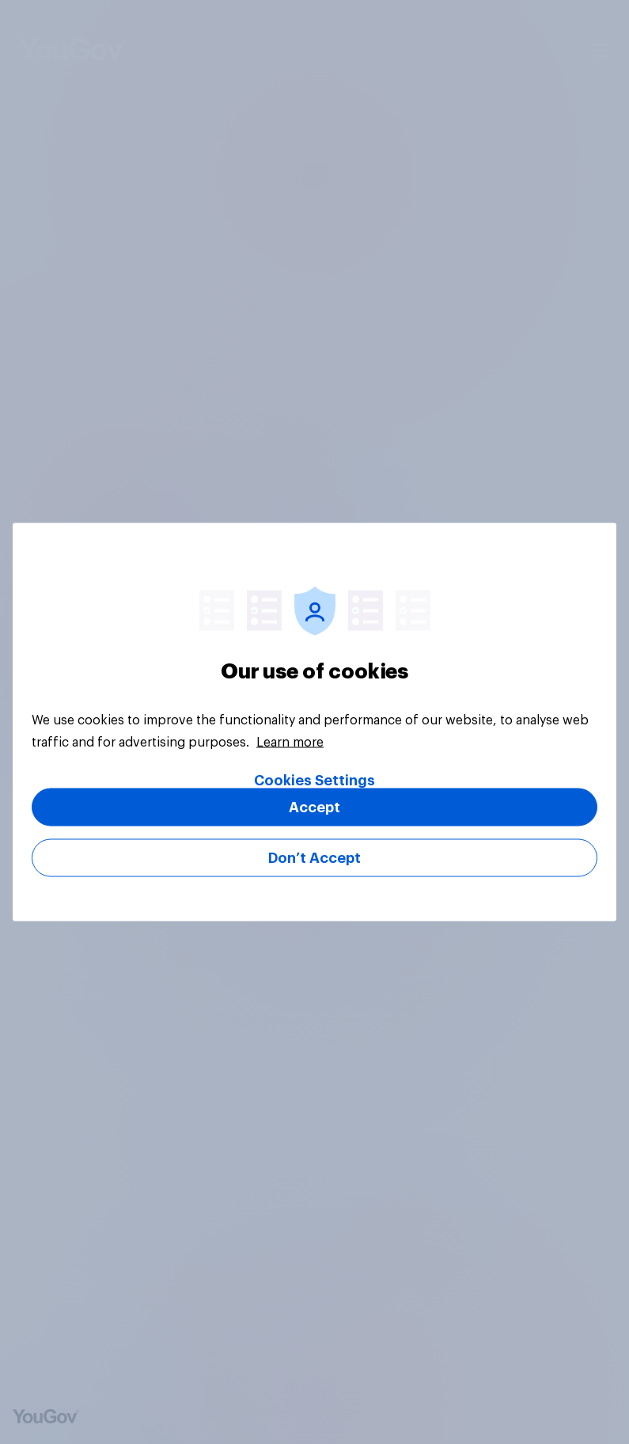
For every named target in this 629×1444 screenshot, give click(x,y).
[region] (314, 722)
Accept (314, 807)
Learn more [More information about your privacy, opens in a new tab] (290, 742)
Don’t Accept (314, 858)
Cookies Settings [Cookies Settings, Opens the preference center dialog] (314, 780)
